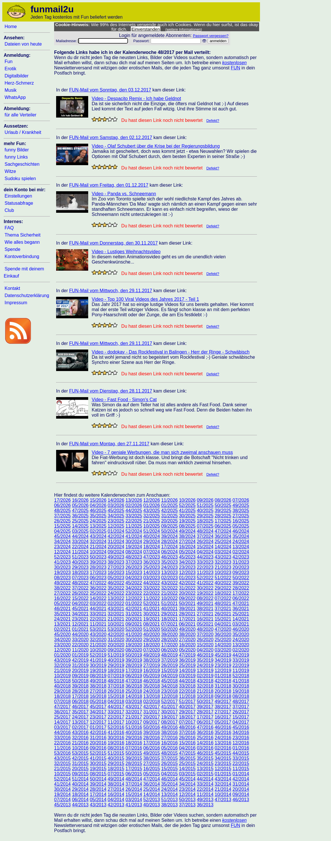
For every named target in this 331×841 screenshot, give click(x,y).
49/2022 (62, 582)
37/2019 (169, 660)
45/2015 (223, 753)
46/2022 (116, 582)
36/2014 (151, 784)
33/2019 (241, 660)
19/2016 (116, 742)
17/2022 (241, 593)
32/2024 (98, 541)
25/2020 (223, 639)
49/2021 (205, 603)
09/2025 (169, 526)
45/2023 (187, 557)
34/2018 (169, 686)
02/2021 (62, 629)
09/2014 (241, 794)
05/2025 (241, 526)
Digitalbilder (17, 75)
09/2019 (80, 675)
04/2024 (205, 551)
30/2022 (205, 588)
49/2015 (151, 753)
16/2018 (98, 696)
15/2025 (62, 526)
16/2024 (187, 546)
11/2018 (187, 696)
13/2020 (241, 644)
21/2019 (62, 670)
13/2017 (80, 722)
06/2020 (169, 649)
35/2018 (151, 686)
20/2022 (187, 593)
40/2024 (151, 536)
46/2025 (98, 510)
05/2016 (169, 748)
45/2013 (62, 804)
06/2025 (223, 526)
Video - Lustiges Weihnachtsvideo (126, 251)
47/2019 (187, 655)
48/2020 (205, 629)
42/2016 (98, 732)
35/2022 (116, 588)
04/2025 (62, 531)
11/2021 (98, 624)
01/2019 (80, 655)
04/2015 (169, 773)
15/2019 (169, 670)
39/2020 (169, 634)
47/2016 (205, 727)
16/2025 (241, 520)
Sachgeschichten (22, 164)
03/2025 (80, 531)
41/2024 (133, 536)
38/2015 (151, 758)
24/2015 (205, 763)
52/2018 (241, 675)
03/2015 (187, 773)
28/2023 (98, 567)
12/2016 (241, 742)
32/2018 (205, 686)
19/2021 (151, 618)
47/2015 (187, 753)
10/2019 (62, 675)
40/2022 (223, 582)
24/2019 (205, 665)
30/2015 (98, 763)
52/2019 (98, 655)
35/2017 (80, 711)
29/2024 (151, 541)
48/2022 (80, 582)
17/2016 (151, 742)
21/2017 (133, 717)
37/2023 (133, 562)
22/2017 (116, 717)
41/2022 (205, 582)
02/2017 (80, 727)
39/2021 (187, 608)
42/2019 (80, 660)
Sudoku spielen (20, 178)
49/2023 (116, 557)
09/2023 (241, 572)
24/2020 (241, 639)
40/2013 (151, 804)
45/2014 (187, 778)
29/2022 (223, 588)
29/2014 (80, 789)
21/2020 (98, 644)
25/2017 (62, 717)
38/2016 (169, 732)
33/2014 (205, 784)
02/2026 (133, 505)
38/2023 (116, 562)
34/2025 (116, 515)
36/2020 (223, 634)
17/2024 (169, 546)
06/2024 (169, 551)
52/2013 (151, 799)
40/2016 (133, 732)
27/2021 (205, 613)
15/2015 (169, 768)
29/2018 (62, 691)
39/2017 (205, 706)
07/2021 (169, 624)
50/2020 (169, 629)
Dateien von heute (23, 44)
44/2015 (241, 753)
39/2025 (223, 510)
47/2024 (223, 531)
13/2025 (98, 526)
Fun (9, 61)
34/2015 (223, 758)
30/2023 (62, 567)
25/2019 (187, 665)
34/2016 (241, 732)
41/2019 (98, 660)
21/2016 (80, 742)
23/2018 (169, 691)
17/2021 (187, 618)
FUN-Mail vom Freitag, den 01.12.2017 (108, 185)
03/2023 (151, 577)
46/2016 (223, 727)
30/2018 (241, 686)
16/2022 (62, 598)
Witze (10, 171)
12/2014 (187, 794)
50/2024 (169, 531)
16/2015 (151, 768)
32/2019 (62, 665)
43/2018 (205, 680)
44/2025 (133, 510)
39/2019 (133, 660)
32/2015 (62, 763)
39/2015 (133, 758)
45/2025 (116, 510)
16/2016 (169, 742)
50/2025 (223, 505)
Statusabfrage (19, 203)
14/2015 (187, 768)
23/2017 (98, 717)
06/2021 (187, 624)
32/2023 (223, 562)
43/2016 (80, 732)
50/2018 (80, 680)
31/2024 (116, 541)
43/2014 (223, 778)
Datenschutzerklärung (27, 295)
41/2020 (133, 634)
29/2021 (169, 613)
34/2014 (187, 784)
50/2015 (133, 753)
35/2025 (98, 515)
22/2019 (241, 665)
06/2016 (151, 748)
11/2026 (169, 500)
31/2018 (223, 686)
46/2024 (241, 531)
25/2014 (151, 789)
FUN (235, 67)
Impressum (16, 302)
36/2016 (205, 732)
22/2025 (133, 520)
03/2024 (223, 551)
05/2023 (116, 577)
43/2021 (116, 608)
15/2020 (205, 644)
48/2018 (116, 680)
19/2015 (98, 768)
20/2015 (80, 768)
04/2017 (241, 722)
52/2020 (133, 629)
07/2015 (116, 773)
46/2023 (169, 557)
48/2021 (223, 603)
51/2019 (116, 655)
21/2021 (116, 618)
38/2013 (169, 804)
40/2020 (151, 634)
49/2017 (223, 701)
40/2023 (80, 562)
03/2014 (133, 799)
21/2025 (151, 520)
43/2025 (151, 510)
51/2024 (151, 531)
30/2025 (187, 515)
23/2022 (133, 593)
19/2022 (205, 593)
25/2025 (80, 520)
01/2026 (151, 505)
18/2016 (133, 742)
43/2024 (98, 536)
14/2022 (98, 598)
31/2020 (116, 639)
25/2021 (241, 613)
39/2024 (169, 536)
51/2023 (80, 557)
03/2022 (98, 603)
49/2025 (241, 505)
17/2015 (133, 768)
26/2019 (169, 665)
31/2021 (133, 613)
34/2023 (187, 562)
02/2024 (241, 551)
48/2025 (62, 510)
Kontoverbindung (22, 256)
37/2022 (80, 588)
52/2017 (169, 701)
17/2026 (62, 500)
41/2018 (241, 680)
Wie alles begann (22, 242)
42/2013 (116, 804)
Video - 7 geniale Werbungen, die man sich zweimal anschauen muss (162, 452)
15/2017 (241, 717)
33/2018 (187, 686)
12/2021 (80, 624)
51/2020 (151, 629)
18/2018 (62, 696)
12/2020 (62, 649)
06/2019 (133, 675)
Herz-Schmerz (19, 83)
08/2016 (116, 748)
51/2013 (169, 799)
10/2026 (187, 500)
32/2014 (223, 784)
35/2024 (241, 536)
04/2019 (169, 675)
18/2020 (151, 644)
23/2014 (187, 789)
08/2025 (187, 526)
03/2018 (133, 701)
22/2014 (205, 789)
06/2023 (98, 577)
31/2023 (241, 562)
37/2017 (241, 706)
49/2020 (187, 629)
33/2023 (205, 562)
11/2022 (151, 598)
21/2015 (62, 768)
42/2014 (241, 778)
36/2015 (187, 758)
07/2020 (151, 649)
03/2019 (187, 675)
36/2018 (133, 686)
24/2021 (62, 618)
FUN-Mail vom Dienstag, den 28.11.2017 (110, 391)
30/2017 (169, 711)
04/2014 (116, 799)
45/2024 (62, 536)
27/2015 (151, 763)
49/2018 (98, 680)
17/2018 (80, 696)
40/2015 (116, 758)
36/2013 (205, 804)
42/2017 (151, 706)
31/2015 (80, 763)
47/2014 (151, 778)
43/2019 (62, 660)
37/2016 (187, 732)
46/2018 (151, 680)
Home (11, 26)
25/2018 (133, 691)
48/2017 (241, 701)
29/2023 (80, 567)
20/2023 (241, 567)
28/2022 (241, 588)
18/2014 (80, 794)
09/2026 (205, 500)
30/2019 (98, 665)
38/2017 (223, 706)
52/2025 (187, 505)
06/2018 (80, 701)
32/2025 (151, 515)
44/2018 (187, 680)
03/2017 (62, 727)
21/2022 (169, 593)
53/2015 (80, 753)
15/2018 (116, 696)
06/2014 (80, 799)
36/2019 (187, 660)
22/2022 (151, 593)
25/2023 (151, 567)
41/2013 (133, 804)
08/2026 (223, 500)
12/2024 (62, 551)
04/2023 (133, 577)
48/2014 (133, 778)
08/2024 (133, 551)
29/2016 (133, 737)
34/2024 (62, 541)
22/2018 (187, 691)
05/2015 (151, 773)
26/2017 (241, 711)
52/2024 (133, 531)
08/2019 (98, 675)
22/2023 (205, 567)
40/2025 (205, 510)
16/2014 (116, 794)
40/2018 (62, 686)
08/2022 (205, 598)
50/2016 (151, 727)
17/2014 (98, 794)
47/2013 (223, 799)
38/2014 (116, 784)
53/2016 (62, 753)
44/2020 (80, 634)
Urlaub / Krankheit (23, 132)
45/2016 (241, 727)
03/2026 (116, 505)
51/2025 (205, 505)
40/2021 (169, 608)
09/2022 (187, 598)
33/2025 (133, 515)
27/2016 (169, 737)
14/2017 (62, 722)
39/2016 (151, 732)
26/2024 (205, 541)
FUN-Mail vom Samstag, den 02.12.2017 (110, 137)
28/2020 (169, 639)
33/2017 (116, 711)
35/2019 (205, 660)
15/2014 (133, 794)
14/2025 (80, 526)
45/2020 (62, 634)
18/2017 (187, 717)
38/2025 (241, 510)
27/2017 (223, 711)
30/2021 (151, 613)
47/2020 (223, 629)
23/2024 (62, 546)
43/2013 (98, 804)
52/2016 (116, 727)
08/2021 (151, 624)
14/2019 (187, 670)
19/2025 (187, 520)
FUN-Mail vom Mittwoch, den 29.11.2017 (110, 290)
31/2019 (80, 665)
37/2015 (169, 758)
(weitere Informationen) (184, 30)
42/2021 (133, 608)
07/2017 (187, 722)
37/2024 (205, 536)
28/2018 (80, 691)
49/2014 (116, 778)
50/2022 (241, 577)
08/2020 (133, 649)
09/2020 (116, 649)
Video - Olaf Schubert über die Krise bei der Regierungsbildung (156, 146)
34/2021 (80, 613)
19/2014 (62, 794)
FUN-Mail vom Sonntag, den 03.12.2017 (110, 89)
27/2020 (187, 639)
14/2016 (205, 742)
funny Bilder (17, 149)
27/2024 (187, 541)
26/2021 (223, 613)
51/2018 (62, 680)
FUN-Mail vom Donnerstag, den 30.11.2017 (113, 243)
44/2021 (98, 608)
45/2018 (169, 680)
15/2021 (223, 618)
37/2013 (187, 804)
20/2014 (241, 789)
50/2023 (98, 557)
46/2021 (62, 608)
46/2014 (169, 778)
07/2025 (205, 526)
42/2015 (80, 758)
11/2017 (116, 722)
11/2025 (133, 526)
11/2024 (80, 551)
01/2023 (187, 577)
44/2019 (241, 655)
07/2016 (133, 748)
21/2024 (98, 546)
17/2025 (223, 520)
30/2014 (62, 789)
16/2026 (80, 500)
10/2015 (62, 773)
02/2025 (98, 531)
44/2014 (205, 778)
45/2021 (80, 608)
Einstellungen (18, 196)
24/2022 (116, 593)
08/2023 (62, 577)
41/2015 (98, 758)
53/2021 (98, 629)
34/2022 (133, 588)
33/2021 (98, 613)
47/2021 (241, 603)
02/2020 (241, 649)
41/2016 (116, 732)
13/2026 (133, 500)
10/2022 (169, 598)
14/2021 (241, 618)
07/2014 (62, 799)
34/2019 (223, 660)
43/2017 (133, 706)
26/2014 (133, 789)
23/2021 (80, 618)
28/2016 (151, 737)
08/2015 (98, 773)
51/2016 (133, 727)
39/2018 (80, 686)
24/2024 (241, 541)
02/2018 (151, 701)
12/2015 (223, 768)
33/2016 (62, 737)
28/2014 (98, 789)
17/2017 (205, 717)
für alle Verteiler (20, 114)
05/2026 (80, 505)
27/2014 (116, 789)
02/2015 (205, 773)
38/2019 (151, 660)
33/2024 (80, 541)
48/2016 (187, 727)
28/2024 (169, 541)
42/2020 (116, 634)
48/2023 (133, 557)
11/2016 (62, 748)
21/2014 (223, 789)
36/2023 (151, 562)
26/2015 (169, 763)
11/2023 (205, 572)
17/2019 (133, 670)
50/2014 (98, 778)
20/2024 (116, 546)
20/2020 (116, 644)
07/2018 (62, 701)
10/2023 (223, 572)
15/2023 (133, 572)
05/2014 (98, 799)
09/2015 (80, 773)
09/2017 (151, 722)
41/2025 (187, 510)
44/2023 (205, 557)
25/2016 (205, 737)
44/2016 (62, 732)
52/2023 (62, 557)
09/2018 (223, 696)
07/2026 (241, 500)
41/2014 (62, 784)
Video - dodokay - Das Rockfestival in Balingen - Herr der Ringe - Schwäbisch (170, 352)
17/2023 (98, 572)
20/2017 (151, 717)
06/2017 (205, 722)
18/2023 (80, 572)
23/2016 (241, 737)
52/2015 (98, 753)
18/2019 (116, 670)
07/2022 (223, 598)
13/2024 (241, 546)
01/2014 (241, 773)
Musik (11, 90)
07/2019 (116, 675)
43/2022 (169, 582)
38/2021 (205, 608)
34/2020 (62, 639)
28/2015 (133, 763)
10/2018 (205, 696)
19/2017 (169, 717)
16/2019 (151, 670)
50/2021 (187, 603)
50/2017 (205, 701)
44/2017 (116, 706)
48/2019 (169, 655)
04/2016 (187, 748)
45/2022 (133, 582)
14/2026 (116, 500)
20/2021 (133, 618)
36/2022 (98, 588)
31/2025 (169, 515)
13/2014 (169, 794)
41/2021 (151, 608)
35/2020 (241, 634)
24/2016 (223, 737)
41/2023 (62, 562)
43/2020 (98, 634)
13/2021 (62, 624)
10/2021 (116, 624)
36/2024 (223, 536)
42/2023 (241, 557)
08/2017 (169, 722)
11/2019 (241, 670)
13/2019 (205, 670)
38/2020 (187, 634)
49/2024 (187, 531)
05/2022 (62, 603)
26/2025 (62, 520)
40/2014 (80, 784)
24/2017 (80, 717)
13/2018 (151, 696)
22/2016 (62, 742)
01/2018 (223, 675)
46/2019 (205, 655)
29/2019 (116, 665)
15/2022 (80, 598)
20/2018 (223, 691)
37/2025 (62, 515)
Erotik (10, 68)
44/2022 (151, 582)
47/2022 (98, 582)
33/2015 (241, 758)
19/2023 (62, 572)
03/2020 (223, 649)
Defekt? (212, 120)
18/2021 (169, 618)
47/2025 (80, 510)
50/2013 (187, 799)
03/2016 (205, 748)
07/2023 (80, 577)
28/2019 (133, 665)
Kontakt (12, 288)
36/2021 (241, 608)
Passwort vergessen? (210, 36)
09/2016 (98, 748)
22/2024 (80, 546)
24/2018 (151, 691)
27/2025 (241, 515)
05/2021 (205, 624)
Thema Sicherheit (22, 235)
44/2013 (80, 804)
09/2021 (133, 624)
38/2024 (187, 536)
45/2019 (223, 655)
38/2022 (62, 588)
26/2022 (80, 593)
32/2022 (169, 588)
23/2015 (223, 763)
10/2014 (223, 794)
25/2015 (187, 763)
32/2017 (133, 711)
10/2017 (133, 722)
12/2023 (187, 572)
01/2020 (62, 655)
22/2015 (241, 763)
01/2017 (98, 727)
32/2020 (98, 639)
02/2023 (169, 577)
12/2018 (169, 696)
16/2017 (223, 717)
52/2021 (151, 603)
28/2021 (187, 613)
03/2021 (241, 624)
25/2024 (223, 541)
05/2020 (187, 649)
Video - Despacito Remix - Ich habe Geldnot (136, 98)
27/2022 (62, 593)
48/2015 (169, 753)
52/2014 (62, 778)
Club (9, 210)
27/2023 (116, 567)
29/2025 (205, 515)
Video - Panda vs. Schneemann (124, 193)
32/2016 (80, 737)
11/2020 (80, 649)
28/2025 (223, 515)
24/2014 (169, 789)
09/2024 (116, 551)
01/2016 (241, 748)
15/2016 (187, 742)
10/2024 (98, 551)
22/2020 (80, 644)
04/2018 (116, 701)
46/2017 (80, 706)
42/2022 (187, 582)
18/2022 (223, 593)
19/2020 (133, 644)
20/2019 (80, 670)
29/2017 (187, 711)
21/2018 (205, 691)
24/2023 (169, 567)
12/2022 (133, 598)
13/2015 (205, 768)
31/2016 (98, 737)
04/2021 (223, 624)
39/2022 (241, 582)
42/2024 (116, 536)
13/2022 (116, 598)
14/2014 (151, 794)
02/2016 (223, 748)
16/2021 (205, 618)
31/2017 (151, 711)
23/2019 (223, 665)
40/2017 (187, 706)
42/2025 (169, 510)
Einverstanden (145, 29)
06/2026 (62, 505)
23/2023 (187, 567)
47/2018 (133, 680)
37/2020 (205, 634)
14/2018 (133, 696)
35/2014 (169, 784)
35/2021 (62, 613)
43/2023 (223, 557)
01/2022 (133, 603)
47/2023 (151, 557)
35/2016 (223, 732)
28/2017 (205, 711)
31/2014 (241, 784)
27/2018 (98, 691)
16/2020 (187, 644)
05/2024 (187, 551)
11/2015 (241, 768)
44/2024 (80, 536)
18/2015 (116, 768)
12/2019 (223, 670)
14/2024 (223, 546)
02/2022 (116, 603)
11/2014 (205, 794)
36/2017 (62, 711)
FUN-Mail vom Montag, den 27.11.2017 (109, 443)
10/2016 (80, 748)
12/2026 (151, 500)
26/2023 (133, 567)
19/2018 (241, 691)
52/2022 (205, 577)
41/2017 (169, 706)
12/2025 (116, 526)
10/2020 (98, 649)
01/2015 (223, 773)
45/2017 (98, 706)
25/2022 (98, 593)
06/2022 (241, 598)
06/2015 (133, 773)
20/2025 (169, 520)
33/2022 (151, 588)
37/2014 (133, 784)
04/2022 (80, 603)
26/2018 (116, 691)
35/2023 (169, 562)
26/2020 (205, 639)
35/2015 (205, 758)
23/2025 (116, 520)
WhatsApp (15, 97)
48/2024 (205, 531)
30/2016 (116, 737)
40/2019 (116, 660)
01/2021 (80, 629)
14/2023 (151, 572)
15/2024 (205, 546)
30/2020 (133, 639)
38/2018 (98, 686)
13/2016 (223, 742)
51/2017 (187, 701)
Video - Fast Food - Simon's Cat (124, 399)
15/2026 (98, 500)
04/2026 (98, 505)
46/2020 (241, 629)
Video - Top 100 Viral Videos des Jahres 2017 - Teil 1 (145, 299)
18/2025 (205, 520)
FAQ (9, 227)
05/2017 (223, 722)
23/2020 (62, 644)
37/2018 (116, 686)
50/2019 (133, 655)
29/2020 (151, 639)
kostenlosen (234, 62)
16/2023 (116, 572)
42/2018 (223, 680)
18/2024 (151, 546)
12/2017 (98, 722)
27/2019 (151, 665)
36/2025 (80, 515)
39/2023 (98, 562)
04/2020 (205, 649)
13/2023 (169, 572)
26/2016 (187, 737)
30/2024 (133, 541)
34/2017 (98, 711)
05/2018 (98, 701)
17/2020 (169, 644)
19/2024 (133, 546)
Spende (12, 249)
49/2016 (169, 727)
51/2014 (80, 778)
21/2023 (223, 567)
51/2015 (116, 753)
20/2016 (98, 742)
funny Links (16, 157)
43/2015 (62, 758)
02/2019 (205, 675)
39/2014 (98, 784)
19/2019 (98, 670)
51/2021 (169, 603)
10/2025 (151, 526)
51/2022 (223, 577)
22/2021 (98, 618)
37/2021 (223, 608)
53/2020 (116, 629)
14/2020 (223, 644)
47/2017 (62, 706)
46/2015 (205, 753)
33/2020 (80, 639)
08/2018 (241, 696)
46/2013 (241, 799)
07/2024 (151, 551)
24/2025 (98, 520)
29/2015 (116, 763)
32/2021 (116, 613)
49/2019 (151, 655)
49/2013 (205, 799)
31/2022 (187, 588)
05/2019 (151, 675)
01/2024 (116, 531)
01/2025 (169, 505)
